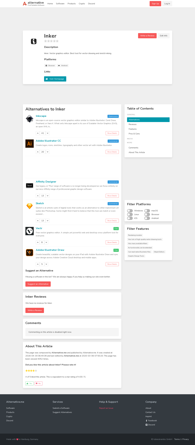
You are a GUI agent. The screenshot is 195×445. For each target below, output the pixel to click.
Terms (177, 439)
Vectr (39, 228)
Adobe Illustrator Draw (50, 250)
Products (72, 3)
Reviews (133, 124)
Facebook (151, 420)
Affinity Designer (46, 181)
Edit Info (163, 35)
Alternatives (134, 119)
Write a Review (147, 35)
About (148, 408)
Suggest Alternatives (62, 412)
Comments (133, 147)
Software (60, 3)
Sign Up (155, 3)
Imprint (148, 416)
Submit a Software (61, 408)
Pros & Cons (134, 133)
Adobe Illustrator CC (48, 141)
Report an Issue (106, 408)
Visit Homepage (56, 78)
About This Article (137, 152)
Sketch (40, 203)
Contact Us (150, 412)
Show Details (112, 133)
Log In (167, 3)
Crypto (82, 3)
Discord (91, 3)
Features (133, 129)
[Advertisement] (97, 20)
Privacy (185, 439)
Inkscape (41, 116)
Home (50, 3)
